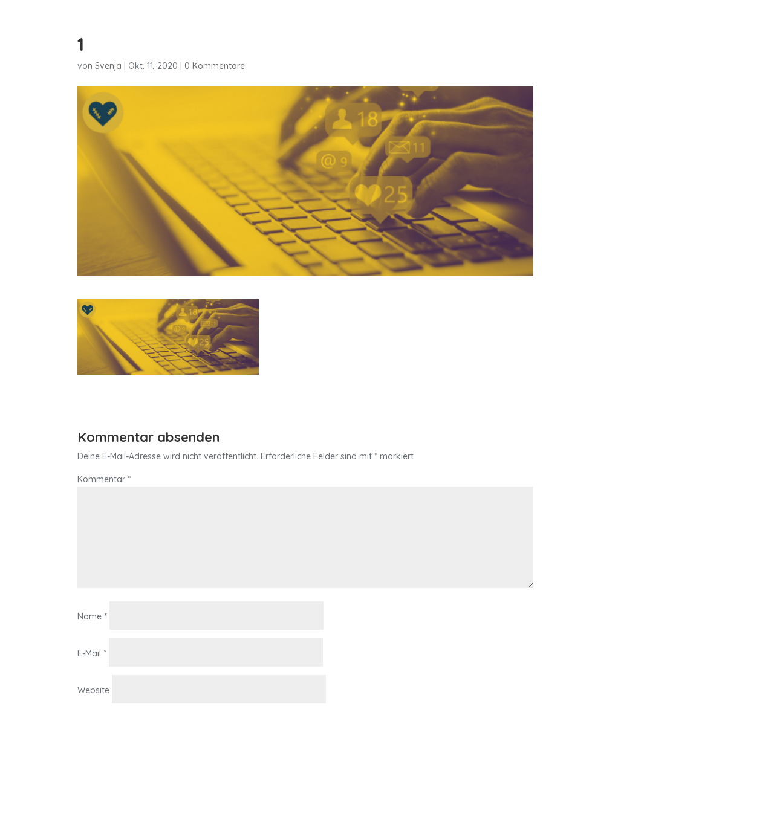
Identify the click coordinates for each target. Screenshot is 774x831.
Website (93, 690)
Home (500, 37)
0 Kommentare (214, 65)
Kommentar (104, 479)
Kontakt (705, 37)
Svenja (108, 65)
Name (92, 616)
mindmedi (591, 37)
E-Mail (91, 653)
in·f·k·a (542, 37)
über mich (651, 37)
